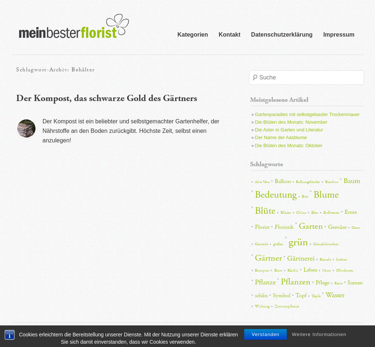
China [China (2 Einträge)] (301, 212)
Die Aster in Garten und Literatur (289, 130)
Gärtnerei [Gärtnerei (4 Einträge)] (301, 258)
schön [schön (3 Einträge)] (261, 295)
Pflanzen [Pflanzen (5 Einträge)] (296, 281)
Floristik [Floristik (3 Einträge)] (284, 227)
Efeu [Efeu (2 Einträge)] (314, 212)
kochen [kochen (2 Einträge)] (341, 259)
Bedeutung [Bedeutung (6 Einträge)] (276, 195)
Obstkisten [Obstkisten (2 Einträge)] (344, 270)
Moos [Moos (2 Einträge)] (326, 270)
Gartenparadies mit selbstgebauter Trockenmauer (307, 114)
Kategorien (192, 34)
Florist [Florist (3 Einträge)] (262, 227)
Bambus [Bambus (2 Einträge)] (331, 181)
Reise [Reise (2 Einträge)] (338, 283)
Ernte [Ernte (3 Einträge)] (351, 212)
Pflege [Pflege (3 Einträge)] (322, 283)
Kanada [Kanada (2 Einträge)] (325, 259)
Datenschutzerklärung (282, 34)
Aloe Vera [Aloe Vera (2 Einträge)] (262, 181)
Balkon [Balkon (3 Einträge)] (283, 181)
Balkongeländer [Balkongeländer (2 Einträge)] (308, 181)
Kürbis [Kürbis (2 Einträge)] (292, 270)
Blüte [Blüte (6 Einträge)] (265, 211)
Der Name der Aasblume (281, 137)
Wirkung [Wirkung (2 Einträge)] (262, 306)
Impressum (338, 34)
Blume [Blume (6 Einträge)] (326, 195)
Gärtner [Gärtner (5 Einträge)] (268, 258)
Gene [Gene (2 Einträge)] (356, 227)
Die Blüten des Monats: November (291, 122)
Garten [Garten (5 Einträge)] (311, 226)
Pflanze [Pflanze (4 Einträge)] (265, 282)
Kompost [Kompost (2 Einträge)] (262, 270)
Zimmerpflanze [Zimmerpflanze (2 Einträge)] (287, 306)
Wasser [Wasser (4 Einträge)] (335, 295)
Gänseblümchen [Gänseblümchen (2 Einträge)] (326, 244)
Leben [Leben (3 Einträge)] (310, 270)
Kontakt (230, 34)
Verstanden (265, 341)
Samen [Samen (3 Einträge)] (355, 283)
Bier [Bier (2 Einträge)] (305, 196)
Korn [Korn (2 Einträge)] (278, 270)
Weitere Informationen (319, 341)
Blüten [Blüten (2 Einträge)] (286, 212)
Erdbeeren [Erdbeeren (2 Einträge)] (331, 212)
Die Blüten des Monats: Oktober (288, 145)
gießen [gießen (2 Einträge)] (278, 244)
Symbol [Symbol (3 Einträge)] (281, 295)
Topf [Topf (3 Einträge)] (301, 295)
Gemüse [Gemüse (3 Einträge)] (337, 227)
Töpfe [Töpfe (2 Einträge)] (316, 296)
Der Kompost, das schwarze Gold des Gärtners (106, 98)
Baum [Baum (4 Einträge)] (352, 181)
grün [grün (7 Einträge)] (298, 242)
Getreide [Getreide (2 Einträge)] (261, 244)
